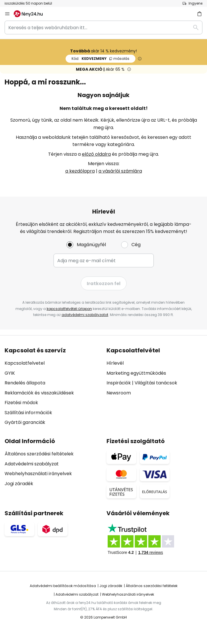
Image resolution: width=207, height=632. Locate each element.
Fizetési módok (21, 402)
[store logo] (32, 14)
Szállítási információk (28, 412)
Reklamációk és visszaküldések (39, 393)
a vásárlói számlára (120, 171)
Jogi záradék (19, 483)
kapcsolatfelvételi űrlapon (69, 308)
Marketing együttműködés (136, 373)
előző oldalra (96, 154)
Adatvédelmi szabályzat (32, 464)
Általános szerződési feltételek (39, 454)
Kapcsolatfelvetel (25, 363)
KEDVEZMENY (100, 58)
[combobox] (103, 27)
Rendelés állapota (25, 383)
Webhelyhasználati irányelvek (38, 473)
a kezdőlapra (80, 171)
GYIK (10, 373)
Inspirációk (119, 383)
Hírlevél (115, 363)
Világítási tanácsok (156, 383)
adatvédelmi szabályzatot (85, 314)
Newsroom (119, 393)
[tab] (53, 386)
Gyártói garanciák (25, 422)
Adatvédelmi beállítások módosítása (63, 585)
